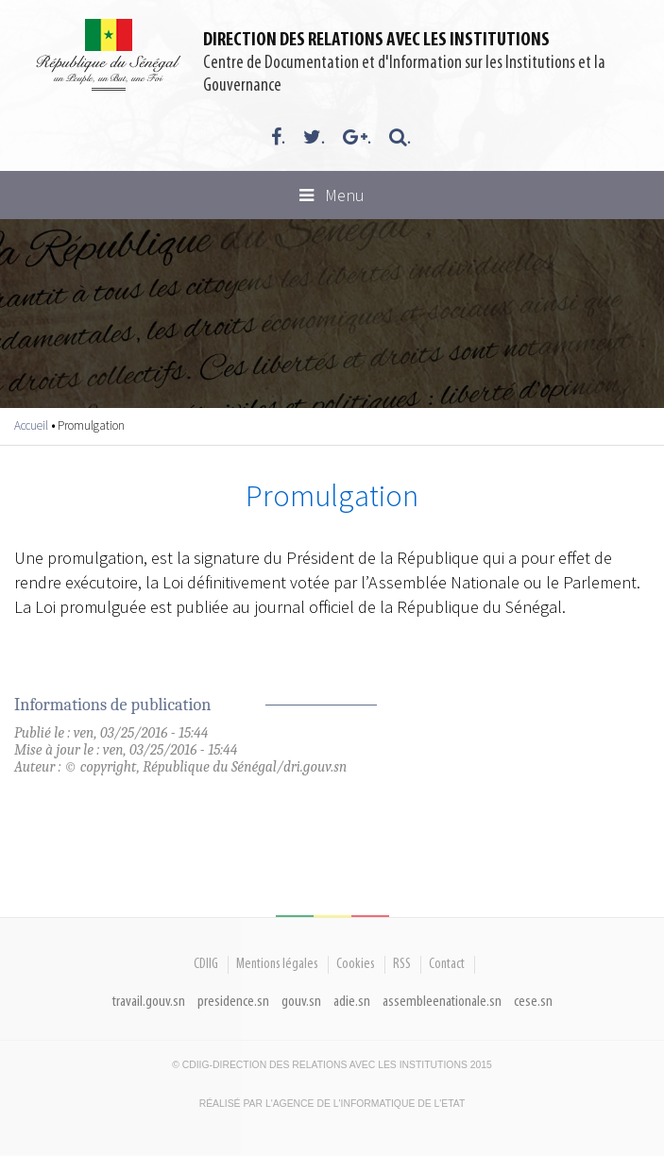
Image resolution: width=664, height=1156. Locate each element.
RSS (402, 964)
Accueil (31, 425)
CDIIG (206, 964)
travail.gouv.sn (148, 1002)
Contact (447, 964)
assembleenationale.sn (442, 1002)
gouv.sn (301, 1002)
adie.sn (351, 1002)
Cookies (355, 964)
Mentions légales (277, 964)
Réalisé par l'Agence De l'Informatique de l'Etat (332, 1103)
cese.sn (533, 1002)
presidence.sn (233, 1002)
